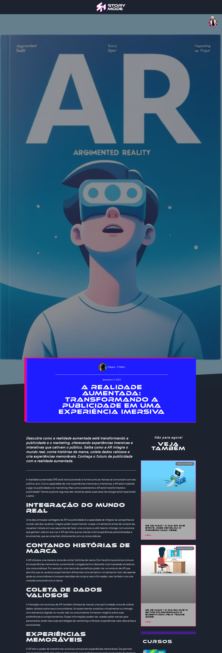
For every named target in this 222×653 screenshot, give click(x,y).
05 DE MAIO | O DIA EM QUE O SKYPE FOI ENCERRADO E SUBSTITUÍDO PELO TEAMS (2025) (166, 613)
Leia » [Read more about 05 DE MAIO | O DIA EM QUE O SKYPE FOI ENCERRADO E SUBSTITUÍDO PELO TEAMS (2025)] (148, 622)
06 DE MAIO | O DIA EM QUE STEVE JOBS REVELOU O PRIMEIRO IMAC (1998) (165, 528)
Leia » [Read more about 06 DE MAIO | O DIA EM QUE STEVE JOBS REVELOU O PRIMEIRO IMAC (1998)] (148, 535)
